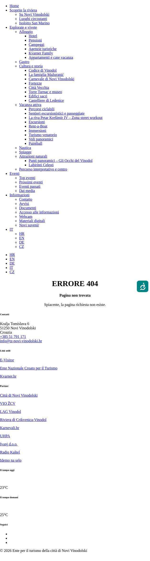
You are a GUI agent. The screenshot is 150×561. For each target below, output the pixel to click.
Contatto (25, 199)
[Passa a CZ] (21, 247)
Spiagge (25, 152)
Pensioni (35, 40)
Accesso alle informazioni (39, 212)
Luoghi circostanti (33, 19)
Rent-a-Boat (38, 126)
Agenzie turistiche (43, 49)
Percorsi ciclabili (41, 109)
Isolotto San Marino (34, 23)
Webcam (25, 216)
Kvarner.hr (8, 376)
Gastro (24, 62)
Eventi (15, 173)
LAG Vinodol (10, 412)
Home (14, 6)
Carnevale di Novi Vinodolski (51, 79)
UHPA (5, 436)
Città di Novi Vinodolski (19, 395)
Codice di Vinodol (43, 70)
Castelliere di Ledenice (46, 100)
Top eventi (27, 178)
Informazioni (20, 195)
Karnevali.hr (9, 428)
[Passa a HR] (21, 234)
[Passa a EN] (21, 238)
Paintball (35, 143)
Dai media (27, 191)
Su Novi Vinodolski (34, 14)
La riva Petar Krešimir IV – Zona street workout (65, 118)
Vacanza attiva (30, 105)
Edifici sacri (38, 96)
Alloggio (26, 32)
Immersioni (37, 130)
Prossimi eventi (31, 182)
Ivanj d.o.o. (8, 444)
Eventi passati (29, 186)
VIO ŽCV (7, 403)
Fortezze (35, 83)
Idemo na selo (10, 460)
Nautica (25, 148)
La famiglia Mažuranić (46, 75)
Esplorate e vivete (23, 27)
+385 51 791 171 (13, 337)
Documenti (27, 208)
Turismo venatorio (43, 135)
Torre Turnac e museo (45, 92)
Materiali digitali (32, 221)
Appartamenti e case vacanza (51, 57)
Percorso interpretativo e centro (43, 169)
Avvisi (24, 204)
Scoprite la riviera (23, 10)
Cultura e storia (31, 66)
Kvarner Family (41, 53)
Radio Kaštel (10, 452)
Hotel (33, 36)
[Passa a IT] (11, 268)
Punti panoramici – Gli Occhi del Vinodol (60, 161)
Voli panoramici (41, 139)
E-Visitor (7, 360)
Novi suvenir (29, 225)
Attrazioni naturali (33, 156)
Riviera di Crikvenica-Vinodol (23, 420)
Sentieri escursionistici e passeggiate (57, 113)
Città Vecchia (39, 87)
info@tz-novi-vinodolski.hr (21, 341)
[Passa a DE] (21, 242)
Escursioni (37, 122)
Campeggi (36, 45)
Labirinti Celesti (41, 165)
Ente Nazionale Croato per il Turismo (28, 368)
